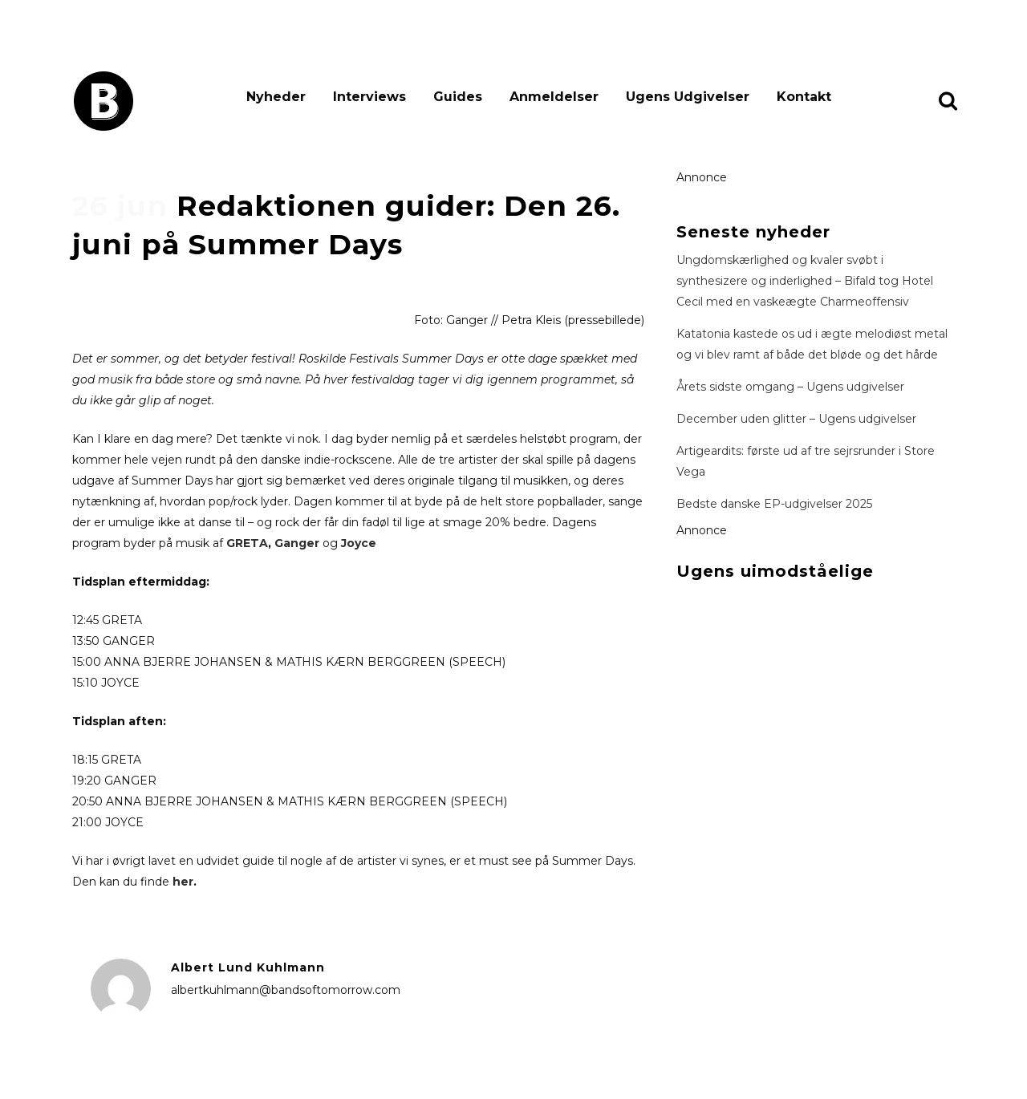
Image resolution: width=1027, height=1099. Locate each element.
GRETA (247, 543)
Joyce (358, 543)
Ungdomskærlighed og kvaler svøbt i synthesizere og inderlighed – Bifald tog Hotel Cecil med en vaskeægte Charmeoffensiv (804, 281)
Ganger (296, 543)
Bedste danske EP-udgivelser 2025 (774, 504)
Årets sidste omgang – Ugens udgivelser (790, 386)
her (183, 881)
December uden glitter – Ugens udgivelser (796, 419)
